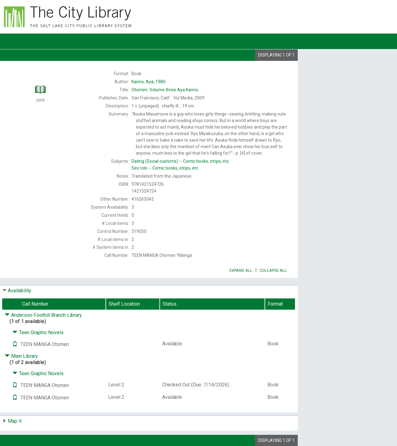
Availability (19, 291)
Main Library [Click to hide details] (21, 356)
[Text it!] (14, 344)
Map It (15, 421)
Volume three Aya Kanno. (165, 89)
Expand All (241, 270)
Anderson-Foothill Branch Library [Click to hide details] (43, 315)
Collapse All (273, 270)
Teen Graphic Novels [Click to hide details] (38, 332)
